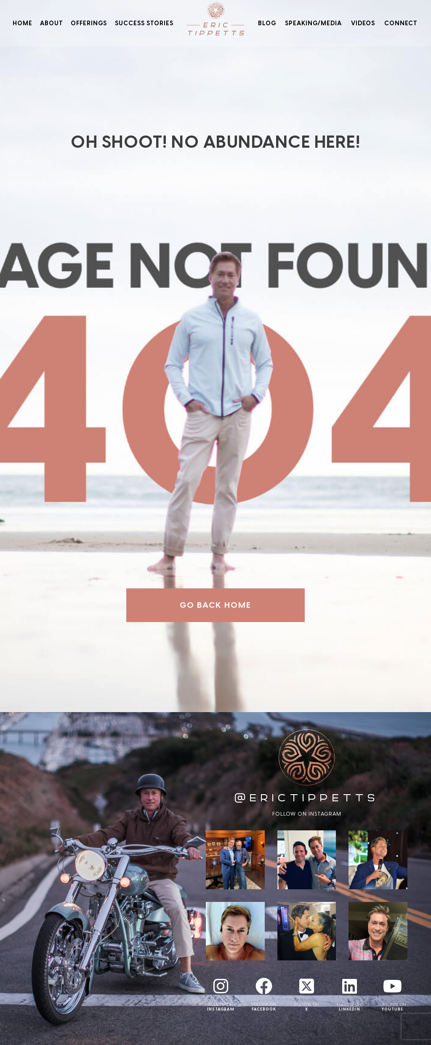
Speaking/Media (313, 23)
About (51, 23)
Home (22, 23)
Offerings (89, 23)
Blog (267, 23)
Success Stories (144, 23)
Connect (401, 23)
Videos (363, 23)
